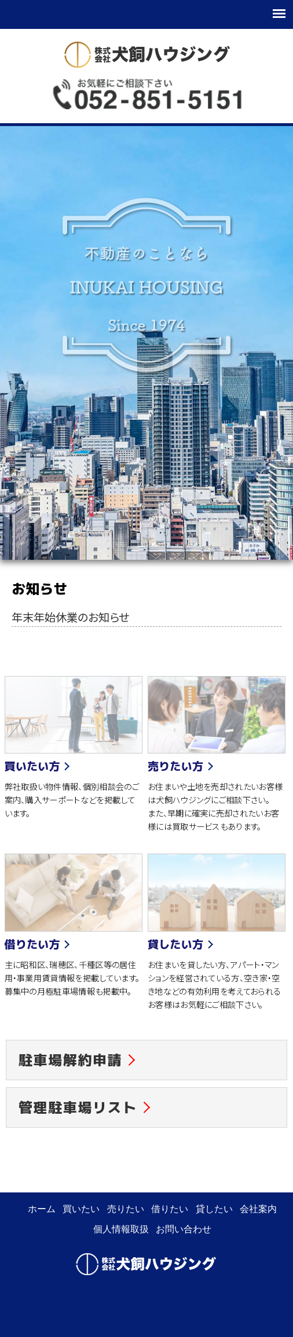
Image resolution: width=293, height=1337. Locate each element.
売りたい (125, 1209)
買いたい (81, 1209)
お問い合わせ (183, 1229)
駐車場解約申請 (70, 1060)
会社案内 (258, 1209)
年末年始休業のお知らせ (70, 617)
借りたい (169, 1209)
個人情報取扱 (121, 1229)
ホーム (42, 1209)
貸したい (214, 1209)
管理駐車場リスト (78, 1107)
